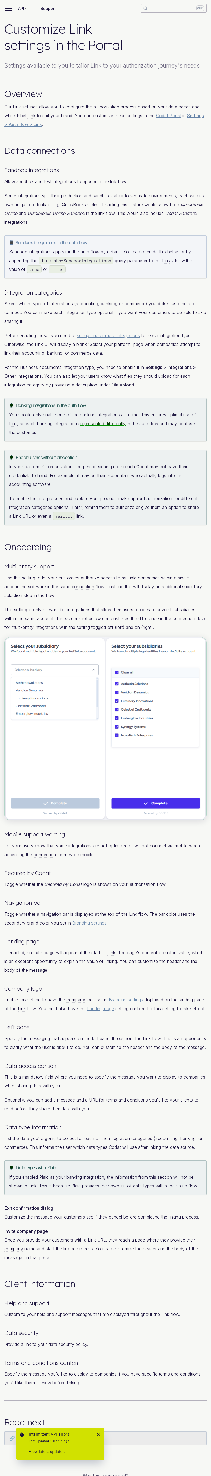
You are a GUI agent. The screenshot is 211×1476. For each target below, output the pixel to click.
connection (83, 586)
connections (51, 150)
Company (16, 988)
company (75, 999)
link (113, 181)
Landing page (100, 1008)
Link (17, 107)
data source (182, 1147)
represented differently (103, 423)
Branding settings (89, 923)
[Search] (174, 8)
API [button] (21, 8)
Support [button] (48, 8)
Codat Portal (168, 115)
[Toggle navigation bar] (8, 8)
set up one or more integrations (108, 335)
